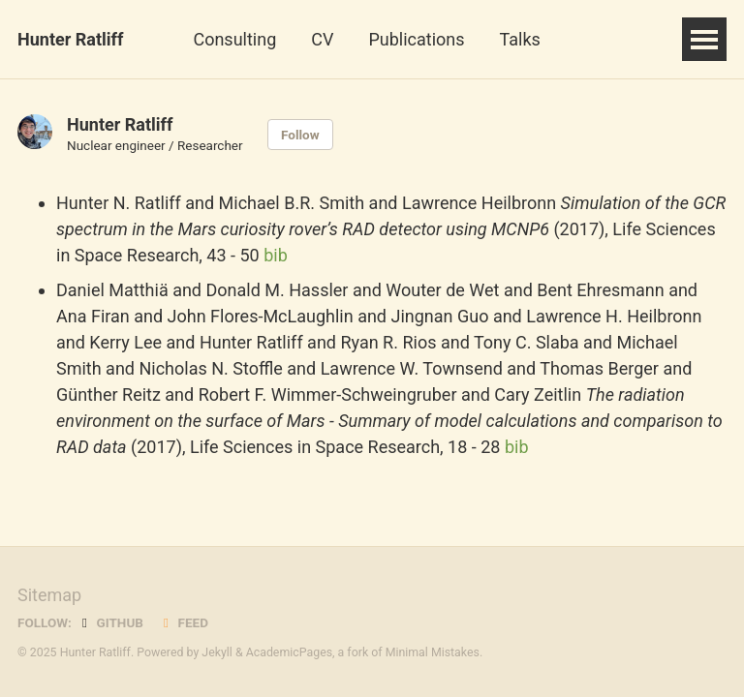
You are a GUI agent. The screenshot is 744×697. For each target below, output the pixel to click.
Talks (520, 39)
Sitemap (49, 595)
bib (276, 255)
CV (322, 39)
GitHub (110, 622)
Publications (416, 39)
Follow (300, 134)
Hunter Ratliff (70, 39)
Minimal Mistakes (433, 652)
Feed (183, 622)
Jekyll (217, 652)
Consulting (234, 39)
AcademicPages (289, 652)
